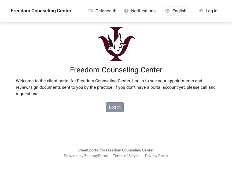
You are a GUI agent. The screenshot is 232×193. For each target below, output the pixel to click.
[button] (177, 11)
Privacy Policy (156, 156)
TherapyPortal (96, 156)
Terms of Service (126, 156)
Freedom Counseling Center (41, 11)
